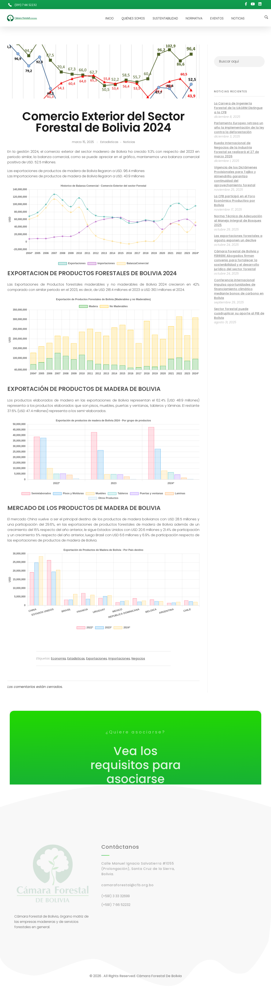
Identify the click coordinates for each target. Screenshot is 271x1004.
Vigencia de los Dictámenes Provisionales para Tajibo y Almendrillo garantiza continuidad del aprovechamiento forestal (235, 176)
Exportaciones (96, 658)
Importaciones (119, 658)
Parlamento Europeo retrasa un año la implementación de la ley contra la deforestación (239, 127)
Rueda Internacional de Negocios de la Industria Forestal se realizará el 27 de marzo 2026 (236, 149)
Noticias (129, 142)
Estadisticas (109, 142)
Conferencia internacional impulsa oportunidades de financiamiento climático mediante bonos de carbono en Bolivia (239, 289)
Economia (58, 658)
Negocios (138, 658)
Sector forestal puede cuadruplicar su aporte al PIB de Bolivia (239, 313)
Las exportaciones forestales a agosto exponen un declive (238, 238)
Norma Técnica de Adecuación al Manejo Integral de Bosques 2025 (238, 220)
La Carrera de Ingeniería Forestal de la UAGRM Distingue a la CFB (238, 107)
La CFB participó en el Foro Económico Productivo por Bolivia (234, 200)
